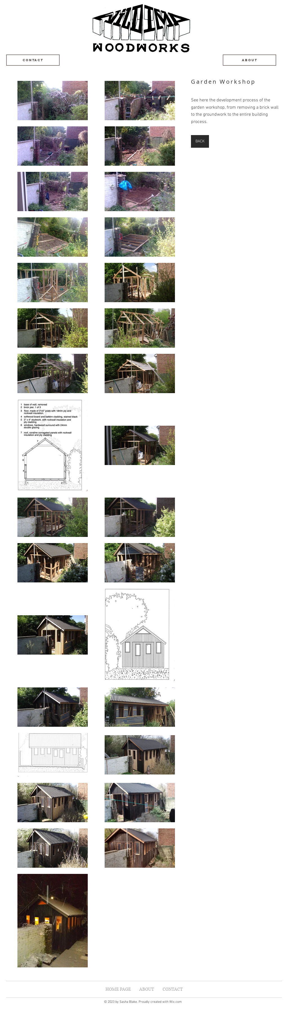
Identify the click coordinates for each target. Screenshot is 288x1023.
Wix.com (175, 1002)
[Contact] (33, 60)
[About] (249, 60)
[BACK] (200, 141)
